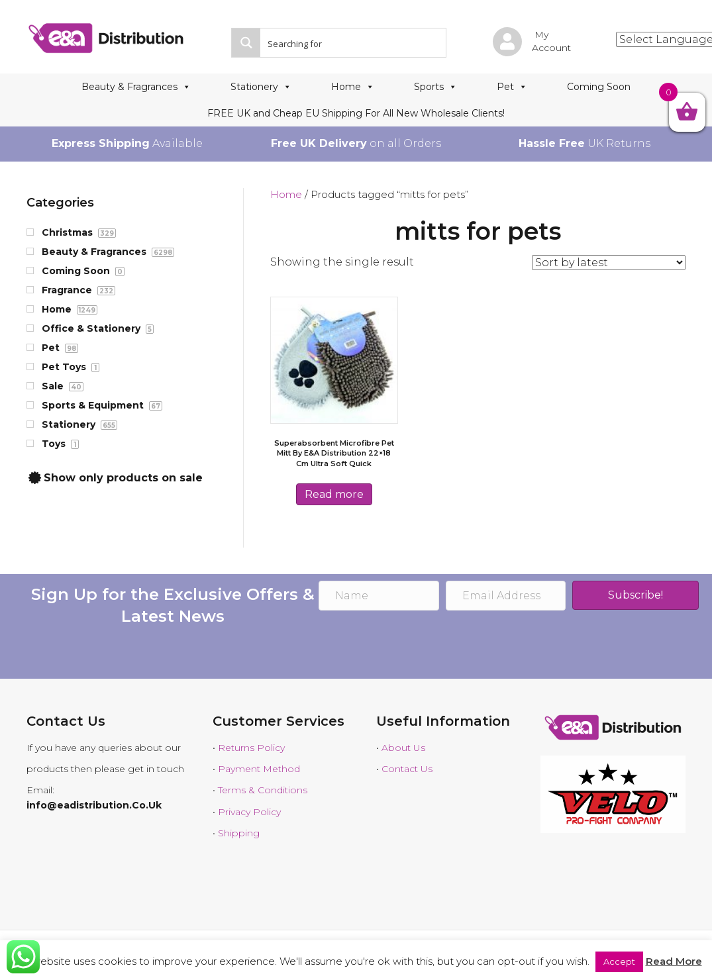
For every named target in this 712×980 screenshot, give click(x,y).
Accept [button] (619, 961)
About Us (403, 748)
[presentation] (419, 646)
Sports (435, 87)
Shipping (239, 833)
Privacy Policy (249, 812)
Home (352, 87)
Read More (674, 961)
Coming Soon (599, 87)
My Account (551, 41)
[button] (635, 595)
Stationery (260, 87)
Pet (512, 87)
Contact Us (406, 769)
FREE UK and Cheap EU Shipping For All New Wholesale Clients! (356, 113)
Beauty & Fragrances (136, 87)
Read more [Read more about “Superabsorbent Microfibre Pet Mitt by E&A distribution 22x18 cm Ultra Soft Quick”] (334, 494)
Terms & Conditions (262, 790)
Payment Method (259, 769)
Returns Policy (251, 748)
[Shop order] (609, 262)
